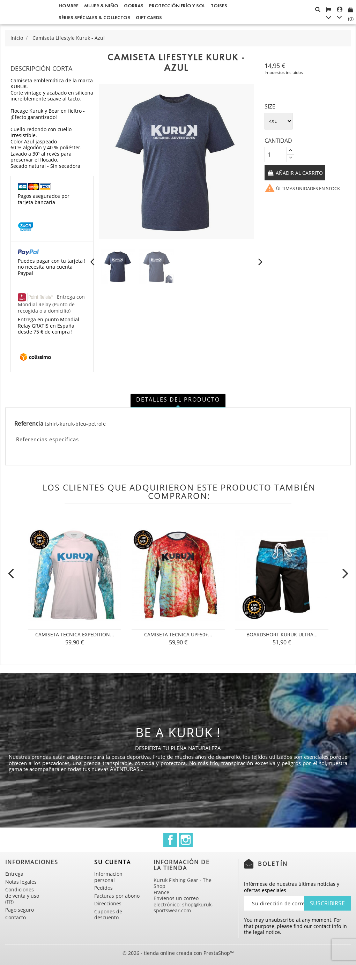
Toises (219, 6)
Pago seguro (19, 909)
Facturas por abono (117, 895)
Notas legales (21, 881)
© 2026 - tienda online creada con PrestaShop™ (178, 953)
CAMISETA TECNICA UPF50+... (178, 634)
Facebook (170, 840)
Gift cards (149, 18)
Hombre (69, 6)
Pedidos (103, 887)
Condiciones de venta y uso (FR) (22, 895)
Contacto (15, 917)
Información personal (108, 876)
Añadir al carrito (298, 173)
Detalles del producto (178, 399)
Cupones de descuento (108, 914)
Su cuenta (112, 862)
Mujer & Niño (101, 6)
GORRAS (133, 6)
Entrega (14, 873)
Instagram (186, 840)
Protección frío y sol (177, 6)
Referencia (28, 424)
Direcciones (107, 903)
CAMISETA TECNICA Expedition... (74, 634)
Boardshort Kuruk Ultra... (282, 634)
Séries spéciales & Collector (94, 18)
